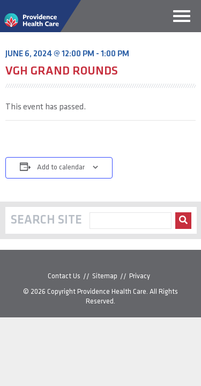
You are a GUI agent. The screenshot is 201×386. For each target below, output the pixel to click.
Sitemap (104, 276)
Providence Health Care (111, 291)
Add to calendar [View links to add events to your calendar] (61, 168)
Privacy (139, 276)
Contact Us (64, 276)
